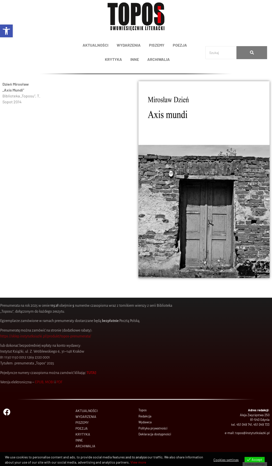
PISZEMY (156, 45)
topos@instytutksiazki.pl (252, 433)
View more (138, 462)
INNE (134, 59)
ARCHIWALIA (158, 59)
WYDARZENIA (129, 45)
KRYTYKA (113, 59)
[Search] (221, 52)
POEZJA (180, 45)
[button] (6, 31)
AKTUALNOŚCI (95, 45)
